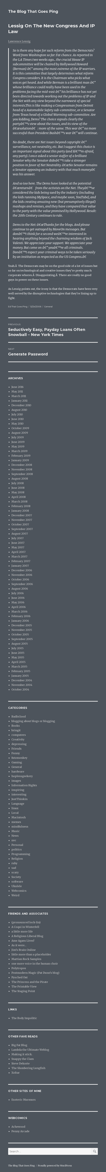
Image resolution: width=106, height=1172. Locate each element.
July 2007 (17, 538)
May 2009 (17, 446)
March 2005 (19, 666)
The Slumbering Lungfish (28, 1068)
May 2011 (17, 391)
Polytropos (18, 968)
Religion (17, 858)
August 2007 (19, 533)
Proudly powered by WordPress (55, 1165)
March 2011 (18, 396)
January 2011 (19, 400)
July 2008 (17, 483)
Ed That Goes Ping (17, 306)
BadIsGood (18, 716)
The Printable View (24, 986)
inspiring (17, 789)
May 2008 (17, 492)
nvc (13, 840)
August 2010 (19, 409)
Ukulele (16, 886)
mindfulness (19, 826)
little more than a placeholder (31, 954)
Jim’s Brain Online (23, 949)
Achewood (18, 1126)
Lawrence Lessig (19, 41)
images (16, 780)
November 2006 (21, 575)
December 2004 (21, 680)
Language (17, 803)
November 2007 (21, 519)
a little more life (22, 931)
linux (14, 808)
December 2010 (21, 405)
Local (15, 812)
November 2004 (21, 685)
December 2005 (21, 625)
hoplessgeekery (22, 776)
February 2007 (20, 561)
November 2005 (21, 630)
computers (18, 734)
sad (13, 867)
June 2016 (17, 387)
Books (15, 725)
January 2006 (20, 620)
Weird (15, 895)
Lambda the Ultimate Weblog (30, 1049)
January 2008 (20, 510)
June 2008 (18, 487)
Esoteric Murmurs (23, 1099)
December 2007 (21, 515)
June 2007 (17, 542)
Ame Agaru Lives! (22, 940)
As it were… (18, 945)
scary (15, 872)
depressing (18, 744)
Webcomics (18, 890)
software (17, 881)
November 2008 (21, 469)
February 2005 (20, 671)
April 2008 (18, 497)
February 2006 (20, 616)
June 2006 (18, 597)
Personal (17, 844)
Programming (20, 854)
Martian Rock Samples (26, 959)
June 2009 (18, 442)
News (15, 835)
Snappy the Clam (22, 1058)
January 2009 (20, 460)
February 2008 (20, 506)
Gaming (16, 762)
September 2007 (22, 529)
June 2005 (17, 652)
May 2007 (17, 547)
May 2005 (17, 657)
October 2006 (20, 579)
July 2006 (17, 593)
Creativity (17, 739)
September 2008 (22, 474)
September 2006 (22, 584)
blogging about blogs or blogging (33, 721)
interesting (18, 794)
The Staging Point (23, 991)
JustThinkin (19, 799)
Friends (16, 748)
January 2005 (20, 675)
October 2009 (20, 428)
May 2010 (17, 423)
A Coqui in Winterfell (25, 927)
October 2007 (20, 524)
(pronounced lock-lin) (26, 922)
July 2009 (17, 437)
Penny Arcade (20, 1131)
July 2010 (17, 414)
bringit (16, 730)
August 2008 (19, 478)
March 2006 (19, 611)
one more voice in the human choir (34, 963)
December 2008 (21, 464)
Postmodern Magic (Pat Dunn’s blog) (35, 972)
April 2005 (18, 662)
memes (16, 822)
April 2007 (18, 552)
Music (15, 831)
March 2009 (19, 451)
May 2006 (17, 602)
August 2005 (19, 643)
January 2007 (20, 565)
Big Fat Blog (19, 1045)
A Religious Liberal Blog (27, 936)
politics (16, 849)
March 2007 (19, 556)
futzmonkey (19, 757)
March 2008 (19, 501)
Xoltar (15, 1072)
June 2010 (17, 419)
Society (16, 877)
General (48, 306)
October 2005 (20, 634)
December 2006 (21, 570)
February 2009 (20, 455)
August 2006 (19, 588)
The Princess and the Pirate (29, 982)
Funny (15, 753)
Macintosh (18, 817)
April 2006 (18, 607)
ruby (14, 863)
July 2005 (17, 648)
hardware (17, 771)
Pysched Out (19, 977)
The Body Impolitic (24, 1018)
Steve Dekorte (20, 1063)
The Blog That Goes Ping (33, 11)
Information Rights (24, 785)
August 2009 (19, 432)
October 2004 (20, 689)
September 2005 (22, 639)
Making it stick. (21, 1054)
